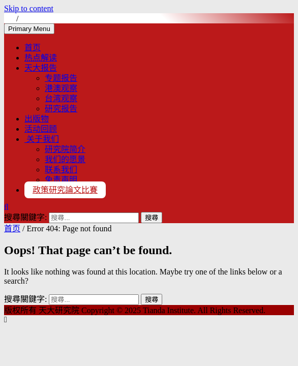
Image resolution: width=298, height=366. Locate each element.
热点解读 (40, 57)
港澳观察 (61, 88)
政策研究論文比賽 (65, 190)
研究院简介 (65, 149)
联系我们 (61, 169)
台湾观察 (61, 98)
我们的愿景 (65, 159)
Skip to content (28, 8)
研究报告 (61, 108)
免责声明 (61, 179)
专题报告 (61, 78)
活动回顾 (40, 129)
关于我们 (41, 139)
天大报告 (40, 68)
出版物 (36, 118)
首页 (32, 47)
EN (27, 18)
